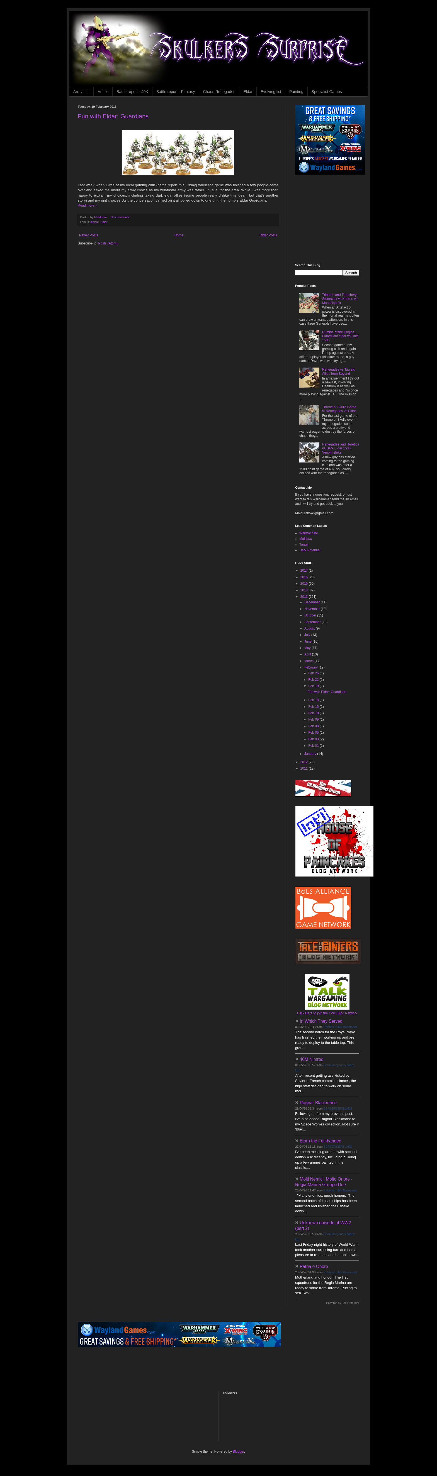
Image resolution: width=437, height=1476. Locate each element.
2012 (304, 762)
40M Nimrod (312, 1059)
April (308, 654)
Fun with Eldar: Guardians (113, 116)
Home (178, 235)
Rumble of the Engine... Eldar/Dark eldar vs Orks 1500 (340, 336)
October (310, 615)
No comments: (121, 217)
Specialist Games (327, 91)
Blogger (238, 1451)
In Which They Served (321, 1021)
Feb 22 (314, 680)
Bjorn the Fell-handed (320, 1141)
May (308, 648)
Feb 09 (314, 719)
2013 (304, 597)
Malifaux (305, 539)
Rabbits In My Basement (340, 1027)
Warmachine (308, 533)
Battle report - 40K (132, 91)
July (307, 635)
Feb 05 (314, 733)
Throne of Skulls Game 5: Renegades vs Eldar (339, 409)
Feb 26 (314, 673)
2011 (304, 768)
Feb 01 (314, 746)
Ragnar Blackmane (318, 1102)
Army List (81, 91)
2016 (304, 577)
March (309, 661)
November (312, 609)
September (313, 622)
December (312, 602)
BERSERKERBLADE (338, 1108)
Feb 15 (314, 707)
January (310, 754)
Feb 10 (314, 713)
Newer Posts (88, 235)
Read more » (87, 205)
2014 (304, 590)
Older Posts (268, 235)
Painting (296, 91)
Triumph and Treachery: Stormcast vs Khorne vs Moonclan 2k (340, 299)
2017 (304, 570)
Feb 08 (314, 726)
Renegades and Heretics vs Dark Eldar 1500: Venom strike (340, 448)
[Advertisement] (330, 219)
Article (103, 91)
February (311, 667)
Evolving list (271, 91)
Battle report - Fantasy (175, 91)
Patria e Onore (314, 1266)
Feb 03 (314, 739)
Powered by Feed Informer (342, 1302)
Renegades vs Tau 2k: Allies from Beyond (338, 371)
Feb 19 (314, 686)
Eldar (248, 91)
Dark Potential (309, 550)
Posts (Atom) (107, 243)
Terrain (304, 545)
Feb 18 (314, 700)
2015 (304, 584)
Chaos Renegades (219, 91)
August (310, 628)
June (308, 641)
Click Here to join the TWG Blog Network (327, 1013)
